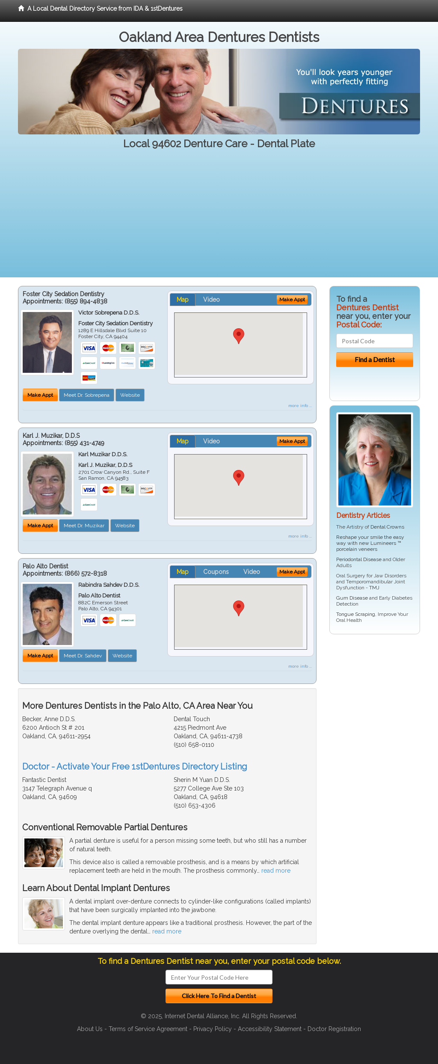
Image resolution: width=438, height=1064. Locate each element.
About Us (90, 1028)
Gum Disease (352, 598)
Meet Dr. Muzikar (84, 526)
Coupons (216, 571)
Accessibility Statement (270, 1028)
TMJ (374, 588)
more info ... (300, 405)
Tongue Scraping (355, 614)
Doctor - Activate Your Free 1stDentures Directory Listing (134, 766)
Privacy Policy (212, 1028)
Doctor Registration (334, 1028)
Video (211, 299)
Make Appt (40, 395)
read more (275, 870)
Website (130, 395)
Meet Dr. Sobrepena (87, 395)
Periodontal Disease (359, 559)
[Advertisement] (219, 217)
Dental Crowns (387, 527)
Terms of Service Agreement (148, 1028)
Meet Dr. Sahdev (83, 656)
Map (183, 299)
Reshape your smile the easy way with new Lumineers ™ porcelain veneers (370, 543)
